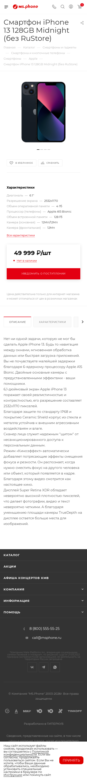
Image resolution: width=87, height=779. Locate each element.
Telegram (43, 667)
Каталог (12, 555)
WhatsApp (55, 667)
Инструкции (13, 775)
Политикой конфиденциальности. (26, 753)
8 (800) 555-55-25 (44, 629)
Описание (17, 322)
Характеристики (52, 322)
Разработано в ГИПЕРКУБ (43, 723)
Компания (14, 589)
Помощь (12, 612)
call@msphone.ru (46, 637)
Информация (17, 601)
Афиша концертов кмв (26, 578)
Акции (10, 566)
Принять (71, 760)
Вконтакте (32, 667)
